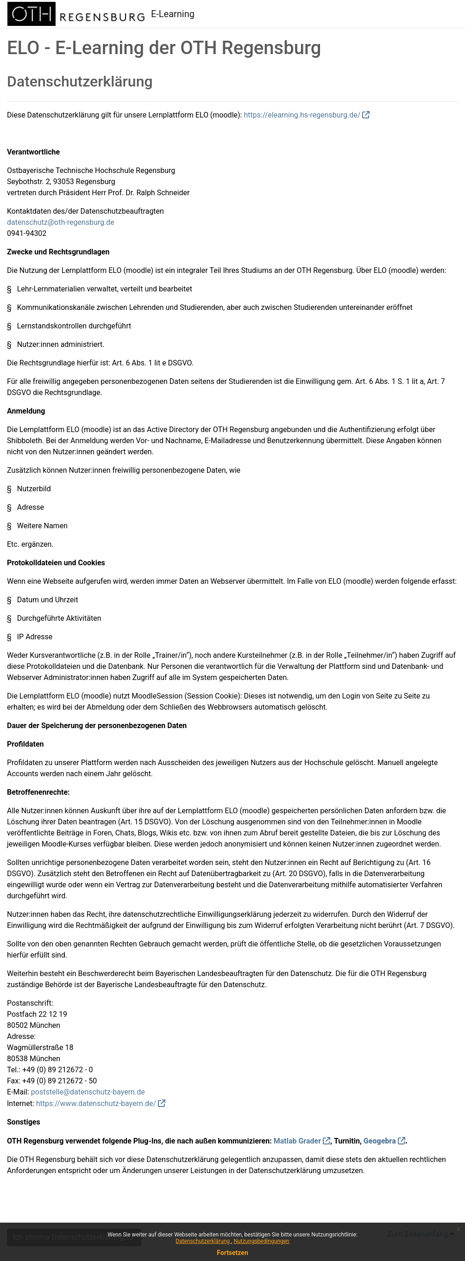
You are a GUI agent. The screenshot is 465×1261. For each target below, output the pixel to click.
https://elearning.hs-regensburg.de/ (302, 115)
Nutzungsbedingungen (261, 1241)
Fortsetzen (232, 1252)
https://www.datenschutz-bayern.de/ (96, 1103)
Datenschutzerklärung (203, 1241)
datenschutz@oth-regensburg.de (60, 222)
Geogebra (380, 1141)
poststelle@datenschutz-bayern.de (88, 1092)
